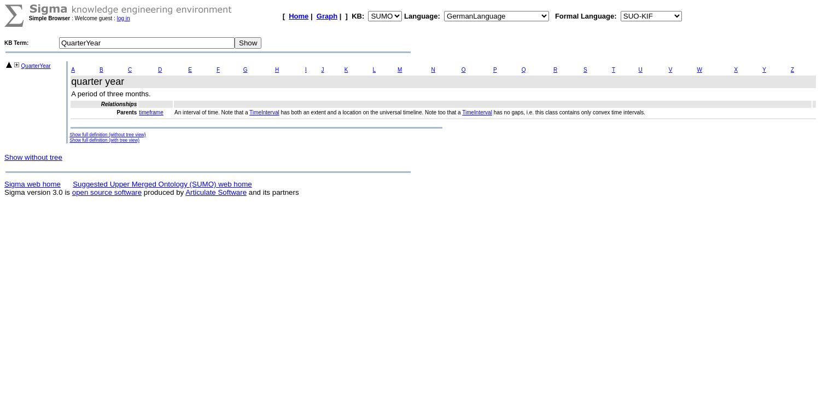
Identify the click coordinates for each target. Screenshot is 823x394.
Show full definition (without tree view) (107, 134)
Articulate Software (216, 192)
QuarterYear (36, 66)
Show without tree (33, 157)
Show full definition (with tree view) (104, 140)
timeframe (151, 112)
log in (123, 18)
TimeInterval (264, 112)
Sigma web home (32, 184)
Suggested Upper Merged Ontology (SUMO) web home (162, 184)
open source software (107, 192)
